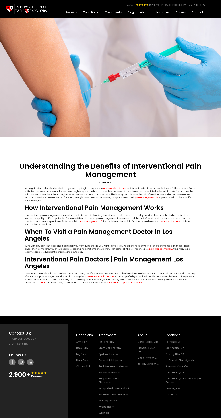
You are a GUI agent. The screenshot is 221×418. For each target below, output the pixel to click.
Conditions (90, 12)
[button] (90, 11)
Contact (40, 284)
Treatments (113, 12)
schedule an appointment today (124, 284)
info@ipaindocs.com (173, 5)
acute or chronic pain (114, 190)
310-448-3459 (197, 5)
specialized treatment (170, 223)
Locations (162, 12)
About (144, 12)
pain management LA (146, 199)
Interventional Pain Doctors (99, 278)
